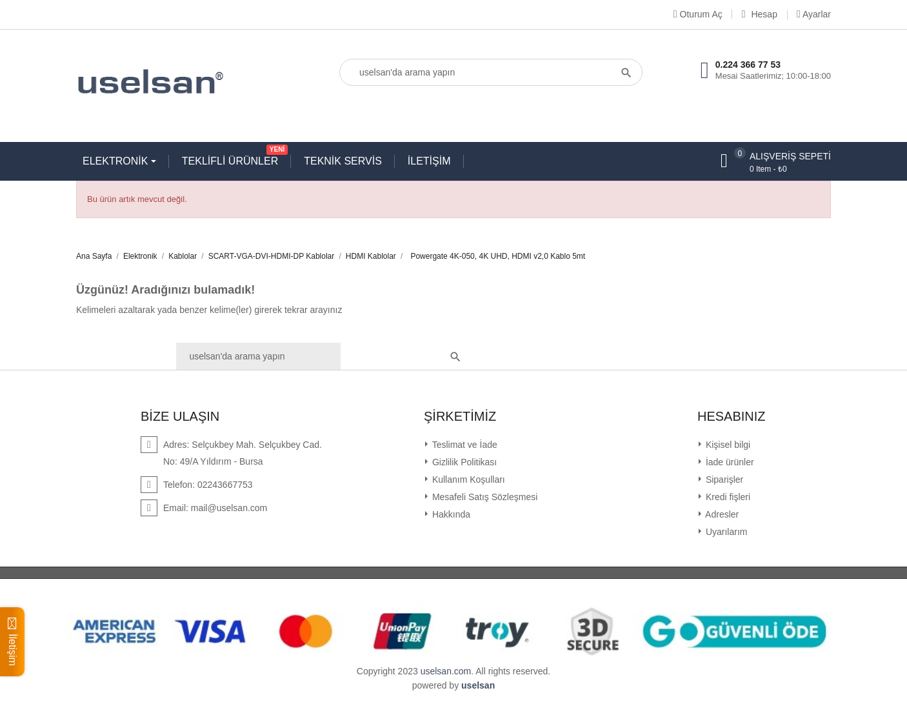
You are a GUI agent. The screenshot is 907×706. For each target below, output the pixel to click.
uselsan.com (446, 671)
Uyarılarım (725, 532)
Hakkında (450, 514)
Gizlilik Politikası (463, 462)
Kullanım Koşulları (467, 479)
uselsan (478, 685)
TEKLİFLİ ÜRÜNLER (233, 158)
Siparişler (723, 479)
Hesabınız (731, 416)
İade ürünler (728, 462)
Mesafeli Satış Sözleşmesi (483, 497)
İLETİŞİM (429, 161)
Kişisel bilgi (726, 444)
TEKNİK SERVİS (343, 161)
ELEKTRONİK (117, 161)
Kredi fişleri (726, 497)
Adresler (721, 514)
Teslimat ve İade (463, 444)
